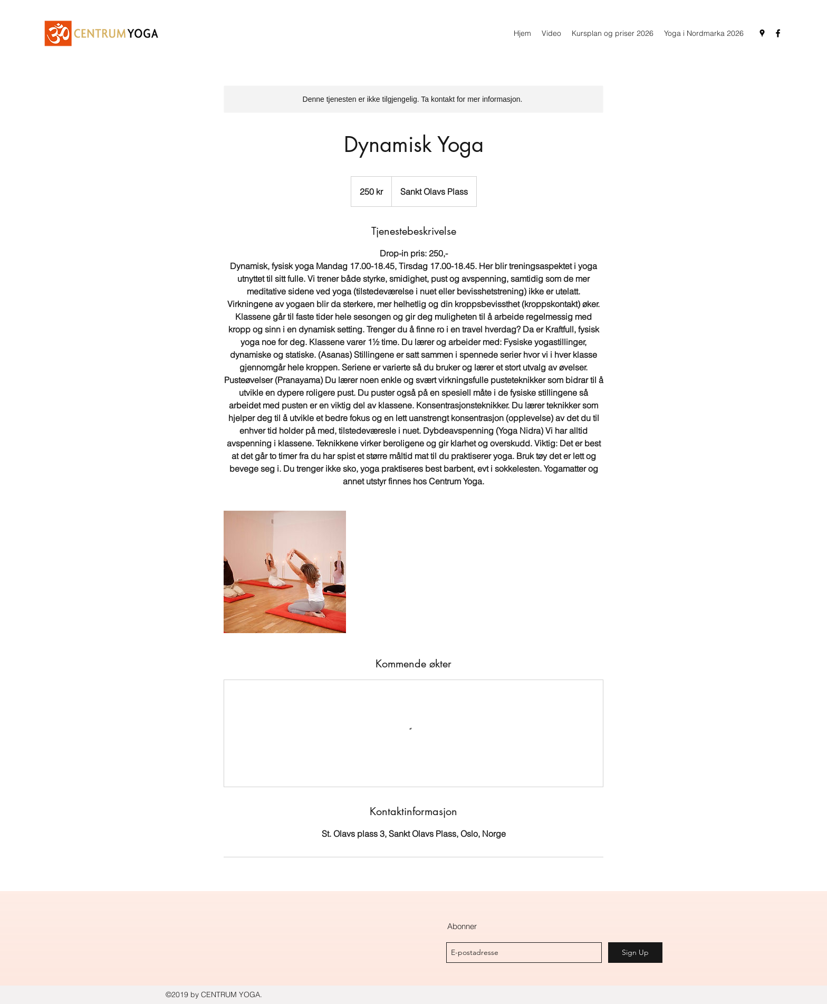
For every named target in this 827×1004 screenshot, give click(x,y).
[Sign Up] (635, 952)
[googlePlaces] (762, 33)
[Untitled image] (285, 572)
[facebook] (778, 33)
